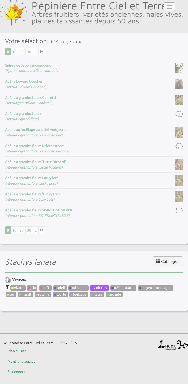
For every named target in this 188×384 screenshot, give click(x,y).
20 (22, 51)
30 (29, 51)
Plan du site (17, 350)
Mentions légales (21, 361)
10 (14, 51)
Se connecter (18, 371)
